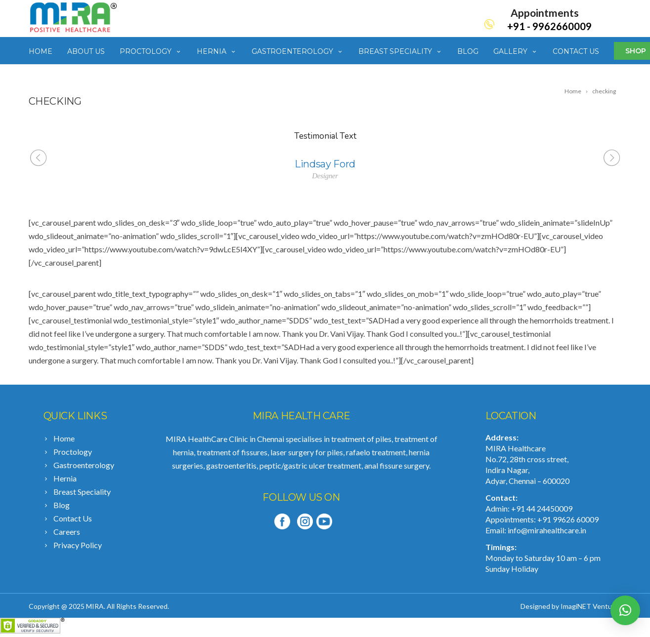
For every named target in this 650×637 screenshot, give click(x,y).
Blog (467, 51)
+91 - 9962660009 (549, 26)
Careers (66, 531)
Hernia (217, 51)
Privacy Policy (77, 545)
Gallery (515, 51)
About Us (86, 51)
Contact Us (576, 51)
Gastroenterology (298, 51)
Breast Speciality (400, 51)
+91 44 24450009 (541, 508)
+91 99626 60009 (568, 519)
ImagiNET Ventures (591, 606)
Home (40, 51)
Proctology (151, 51)
